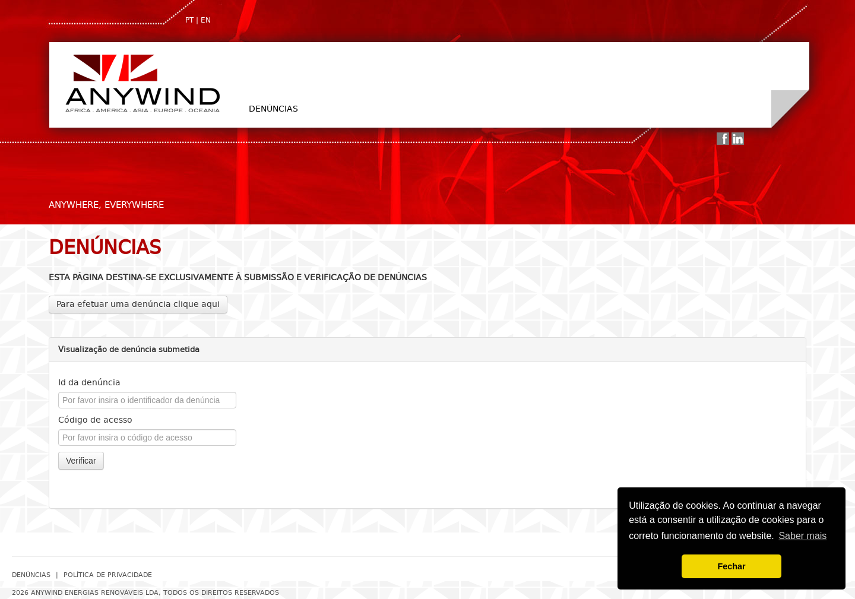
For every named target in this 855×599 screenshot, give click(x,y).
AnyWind (142, 83)
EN (206, 20)
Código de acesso (95, 420)
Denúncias (273, 109)
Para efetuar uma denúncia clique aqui (138, 304)
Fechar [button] (731, 566)
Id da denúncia (89, 383)
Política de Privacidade (108, 575)
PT (189, 20)
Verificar (81, 460)
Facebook (723, 138)
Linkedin (738, 138)
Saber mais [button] (802, 536)
